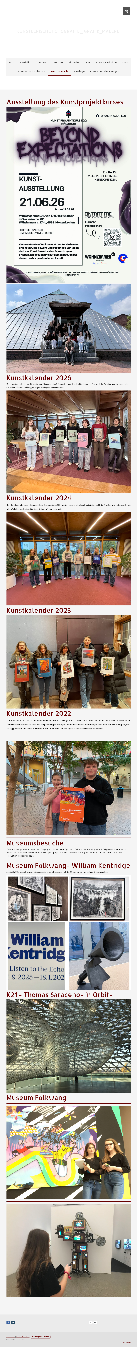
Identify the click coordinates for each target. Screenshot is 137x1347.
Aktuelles (74, 62)
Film (88, 62)
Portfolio (25, 62)
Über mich (42, 62)
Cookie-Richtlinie (23, 1337)
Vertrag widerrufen (40, 1337)
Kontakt (58, 62)
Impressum (10, 1337)
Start (12, 62)
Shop (125, 62)
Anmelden (127, 1342)
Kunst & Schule (60, 71)
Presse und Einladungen (104, 71)
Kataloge (79, 71)
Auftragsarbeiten (106, 62)
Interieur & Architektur (31, 71)
